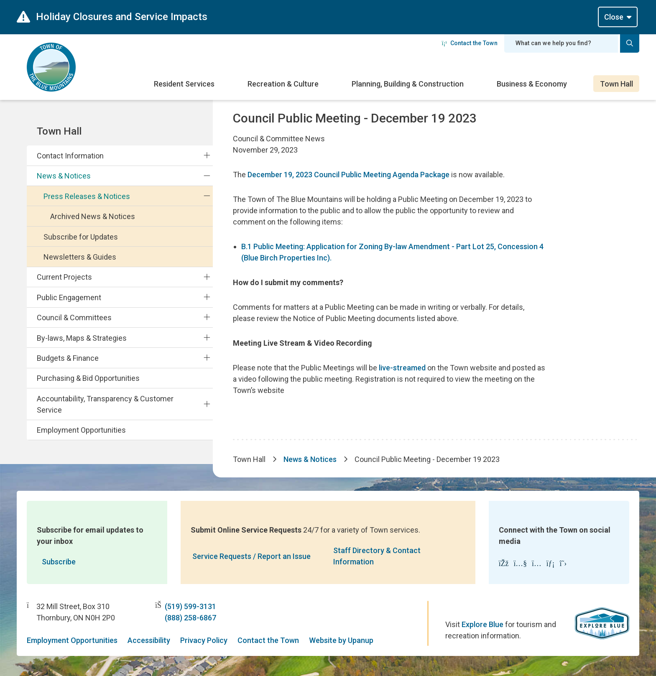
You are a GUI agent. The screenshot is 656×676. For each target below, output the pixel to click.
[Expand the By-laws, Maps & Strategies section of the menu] (207, 337)
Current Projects (64, 277)
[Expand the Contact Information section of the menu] (207, 155)
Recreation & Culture (283, 83)
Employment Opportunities (81, 430)
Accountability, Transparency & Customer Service (105, 404)
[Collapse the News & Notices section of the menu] (207, 175)
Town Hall (616, 83)
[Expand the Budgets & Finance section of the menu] (207, 358)
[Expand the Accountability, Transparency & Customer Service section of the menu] (207, 404)
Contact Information (70, 155)
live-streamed (402, 367)
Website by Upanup (341, 640)
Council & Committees (74, 317)
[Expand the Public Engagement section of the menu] (207, 297)
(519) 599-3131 (190, 606)
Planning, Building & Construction (408, 83)
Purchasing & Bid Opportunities (88, 378)
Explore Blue (482, 624)
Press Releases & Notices (86, 196)
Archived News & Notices (92, 216)
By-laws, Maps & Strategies (82, 338)
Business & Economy (532, 83)
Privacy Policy (203, 640)
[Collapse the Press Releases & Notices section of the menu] (207, 196)
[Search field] (561, 43)
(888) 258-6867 (190, 617)
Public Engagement (69, 297)
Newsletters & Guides (79, 257)
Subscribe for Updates (80, 236)
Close (613, 17)
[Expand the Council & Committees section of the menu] (207, 317)
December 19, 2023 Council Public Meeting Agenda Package (348, 174)
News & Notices (64, 175)
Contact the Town (470, 43)
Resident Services (184, 83)
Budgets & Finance (68, 358)
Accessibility (149, 640)
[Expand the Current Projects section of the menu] (207, 277)
